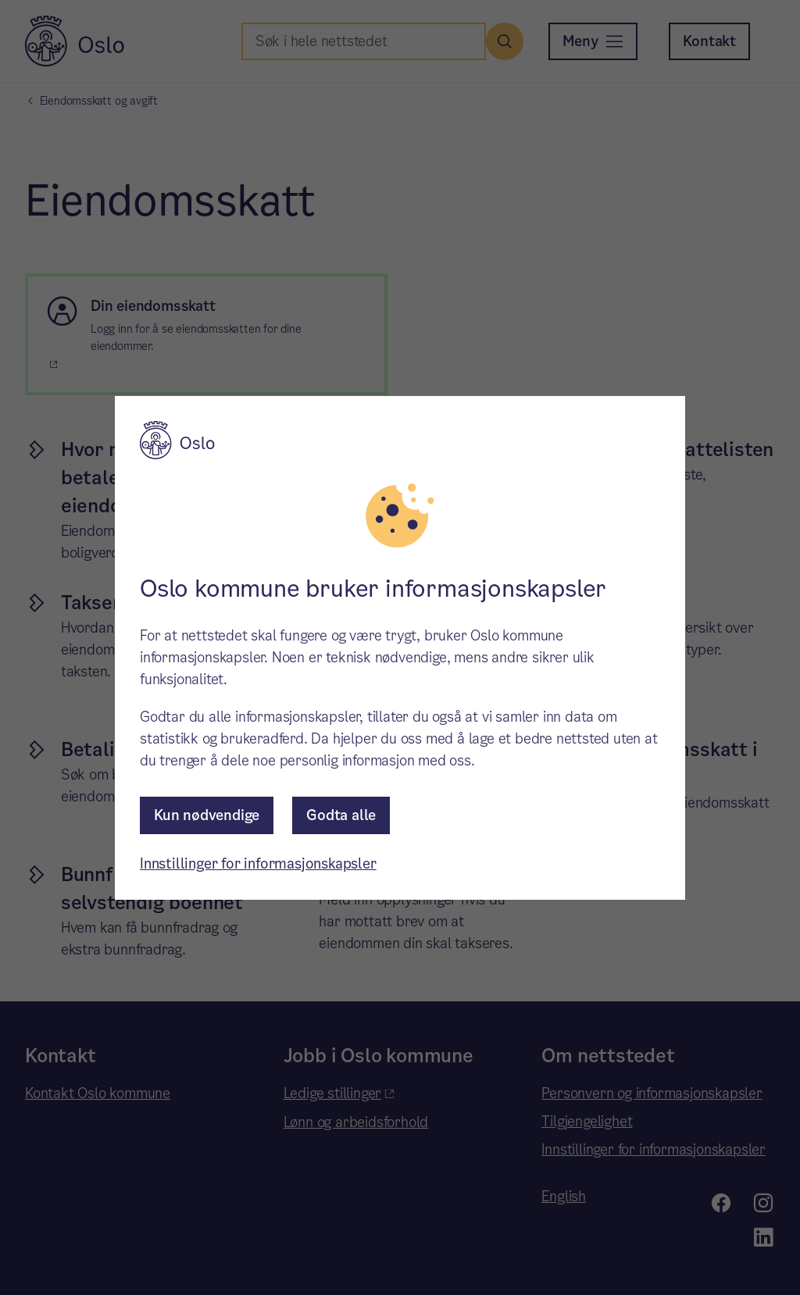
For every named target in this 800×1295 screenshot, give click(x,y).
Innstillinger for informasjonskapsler (258, 863)
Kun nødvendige (206, 815)
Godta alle (341, 815)
